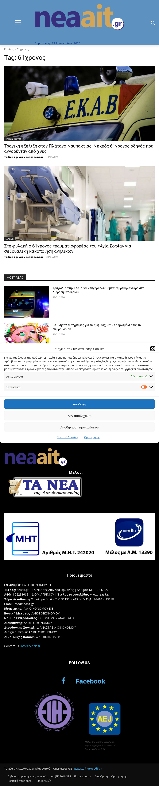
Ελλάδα (9, 238)
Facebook (90, 681)
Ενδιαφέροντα (13, 138)
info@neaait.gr (30, 646)
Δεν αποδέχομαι (80, 416)
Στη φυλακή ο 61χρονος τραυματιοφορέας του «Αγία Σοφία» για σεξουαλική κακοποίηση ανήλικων (67, 248)
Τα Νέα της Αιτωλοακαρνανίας (23, 156)
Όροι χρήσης (92, 437)
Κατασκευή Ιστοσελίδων (87, 768)
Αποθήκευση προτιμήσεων (79, 427)
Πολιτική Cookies (67, 437)
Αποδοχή (79, 404)
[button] (153, 349)
